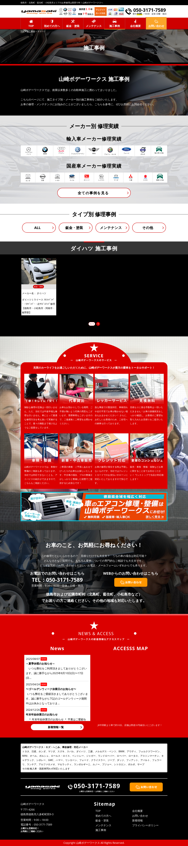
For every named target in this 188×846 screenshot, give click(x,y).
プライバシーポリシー (145, 825)
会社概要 (135, 26)
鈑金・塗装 (72, 26)
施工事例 (114, 26)
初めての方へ (52, 26)
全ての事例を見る (93, 192)
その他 (147, 227)
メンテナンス (94, 26)
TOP (31, 26)
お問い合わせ (140, 815)
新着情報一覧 (56, 727)
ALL (37, 227)
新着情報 (137, 820)
